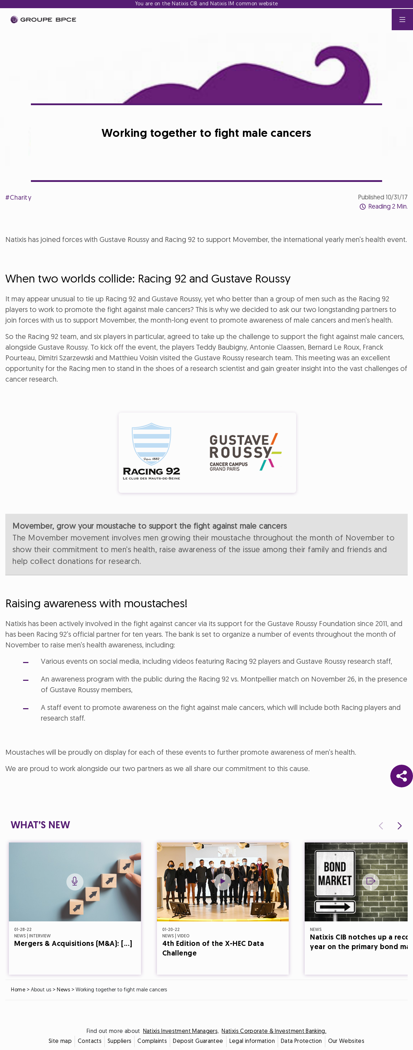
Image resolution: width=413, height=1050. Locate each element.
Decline (171, 587)
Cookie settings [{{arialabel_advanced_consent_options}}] (164, 462)
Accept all (241, 587)
